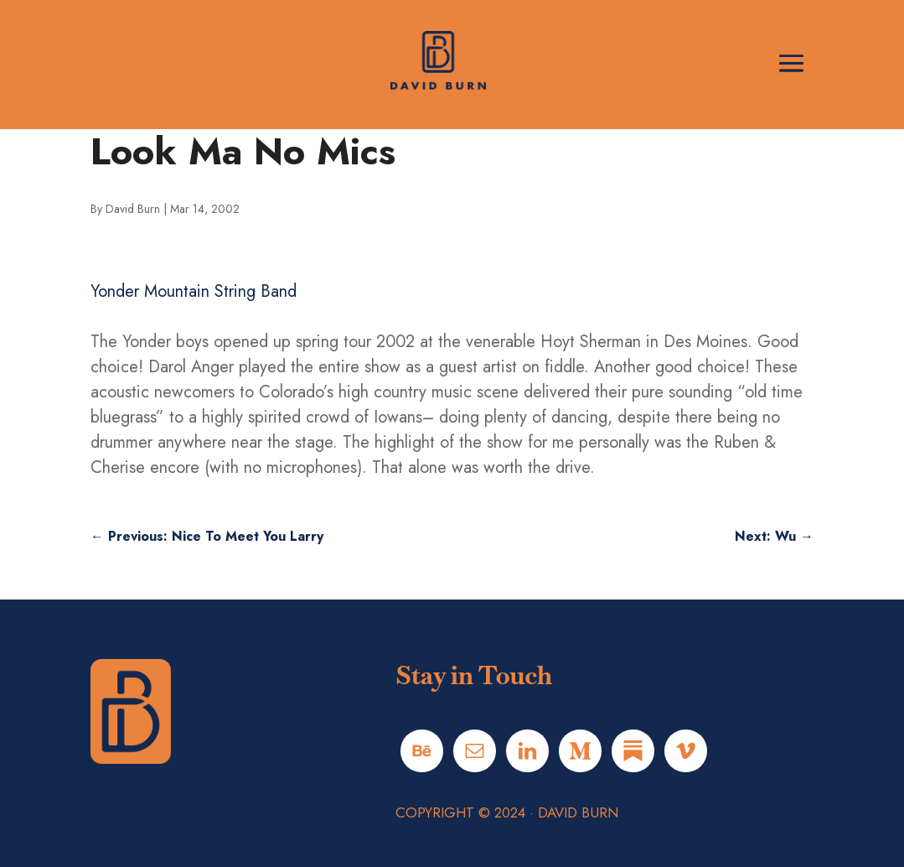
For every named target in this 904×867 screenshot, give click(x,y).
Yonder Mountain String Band (193, 291)
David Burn (133, 208)
